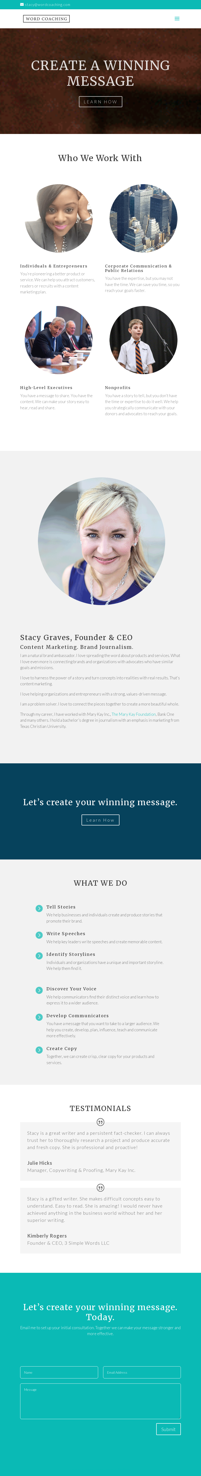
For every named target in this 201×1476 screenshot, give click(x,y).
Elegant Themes (93, 1469)
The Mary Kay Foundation (134, 714)
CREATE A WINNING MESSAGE (100, 82)
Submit (168, 1429)
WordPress (123, 1469)
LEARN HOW (101, 110)
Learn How (100, 820)
